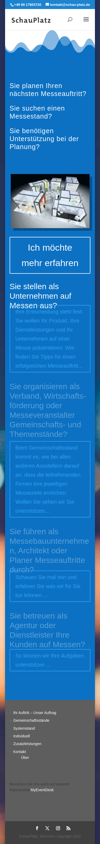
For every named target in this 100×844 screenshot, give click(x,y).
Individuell (21, 736)
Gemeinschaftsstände (31, 720)
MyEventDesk (42, 790)
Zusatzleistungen (27, 744)
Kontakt (19, 752)
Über (25, 757)
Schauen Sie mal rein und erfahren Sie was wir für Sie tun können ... (48, 586)
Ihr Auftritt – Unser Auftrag (34, 713)
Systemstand (24, 728)
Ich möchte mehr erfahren (50, 255)
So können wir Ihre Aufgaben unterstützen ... (49, 660)
